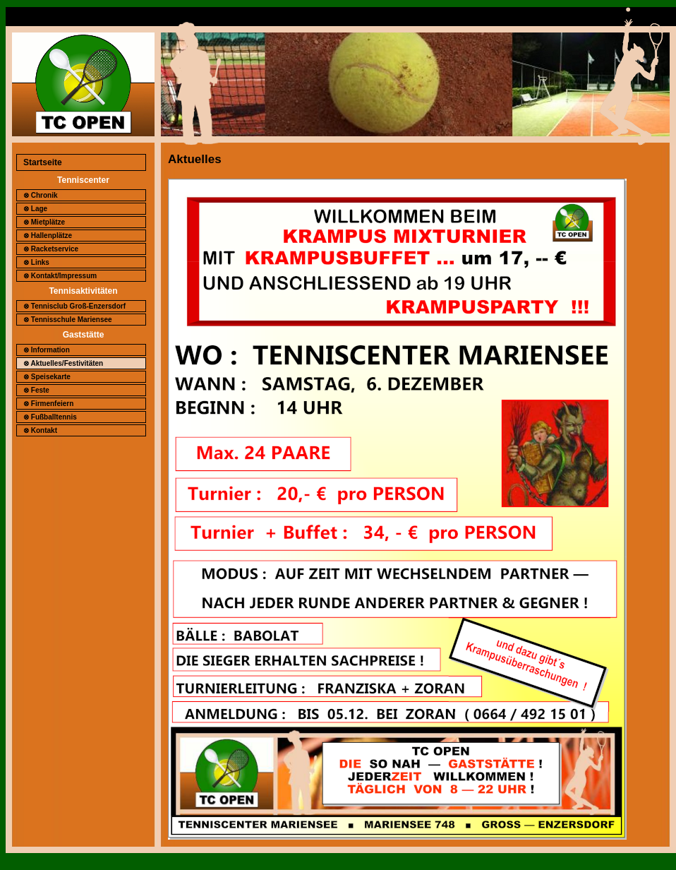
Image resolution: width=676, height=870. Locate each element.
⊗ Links (36, 262)
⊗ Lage (35, 209)
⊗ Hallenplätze (47, 235)
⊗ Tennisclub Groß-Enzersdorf (74, 306)
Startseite (42, 162)
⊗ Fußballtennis (50, 417)
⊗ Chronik (40, 195)
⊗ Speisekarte (47, 377)
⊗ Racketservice (50, 249)
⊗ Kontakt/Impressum (60, 276)
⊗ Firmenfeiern (48, 403)
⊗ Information (46, 350)
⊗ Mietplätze (44, 222)
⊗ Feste (36, 390)
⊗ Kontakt (40, 430)
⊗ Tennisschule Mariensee (67, 319)
